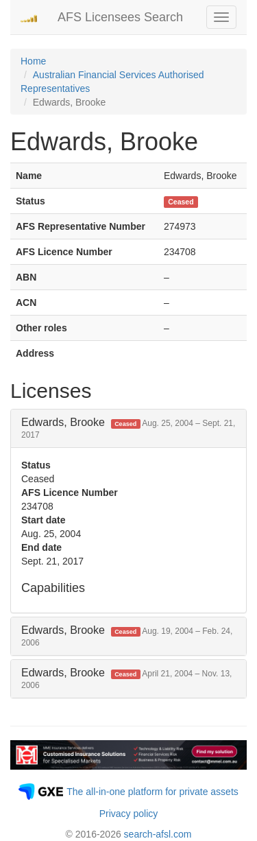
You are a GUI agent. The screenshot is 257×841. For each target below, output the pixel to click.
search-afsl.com (158, 834)
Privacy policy (128, 813)
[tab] (128, 428)
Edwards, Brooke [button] (128, 428)
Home (33, 61)
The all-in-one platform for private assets (152, 791)
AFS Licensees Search (120, 17)
